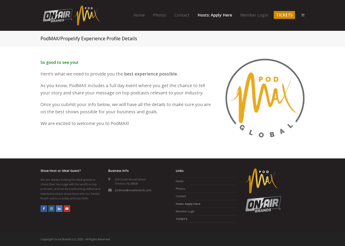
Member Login (185, 211)
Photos (180, 189)
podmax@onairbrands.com (133, 190)
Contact (181, 196)
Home (180, 181)
